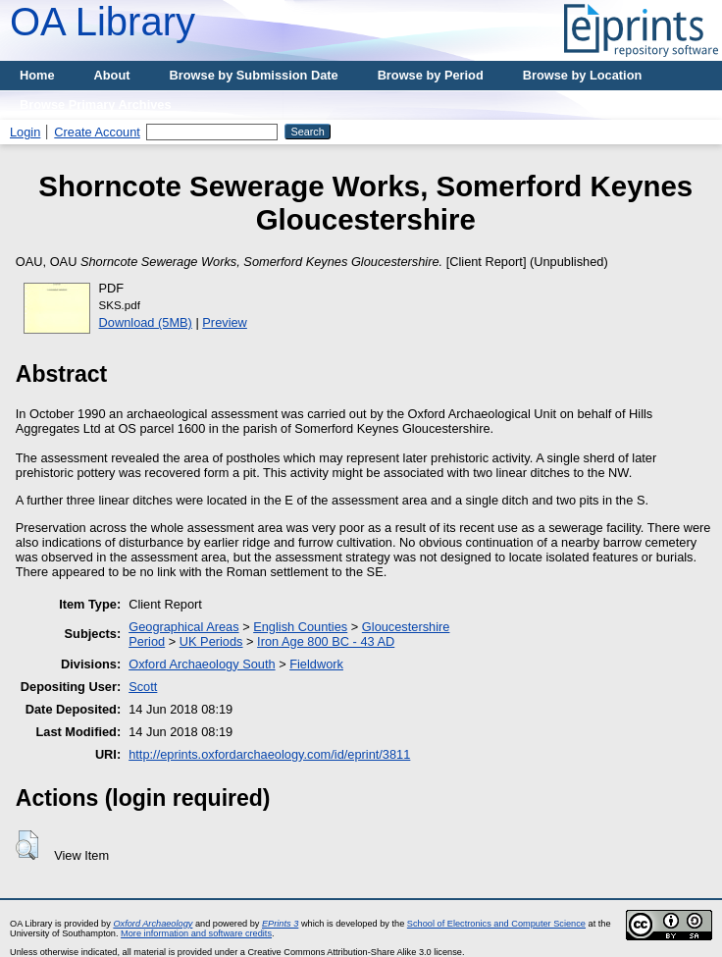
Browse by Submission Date (254, 75)
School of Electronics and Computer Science (496, 924)
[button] (27, 845)
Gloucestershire (406, 626)
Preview (224, 322)
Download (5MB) (145, 322)
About (112, 75)
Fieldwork (316, 664)
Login (25, 132)
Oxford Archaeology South (202, 664)
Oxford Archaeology (152, 924)
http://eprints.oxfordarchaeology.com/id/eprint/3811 (269, 754)
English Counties (300, 626)
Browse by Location (583, 75)
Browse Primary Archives (96, 104)
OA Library (102, 21)
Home (37, 75)
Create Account (97, 132)
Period (147, 641)
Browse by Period (431, 75)
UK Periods (211, 641)
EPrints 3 (280, 924)
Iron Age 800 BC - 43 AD (325, 641)
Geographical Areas (183, 626)
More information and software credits (196, 933)
